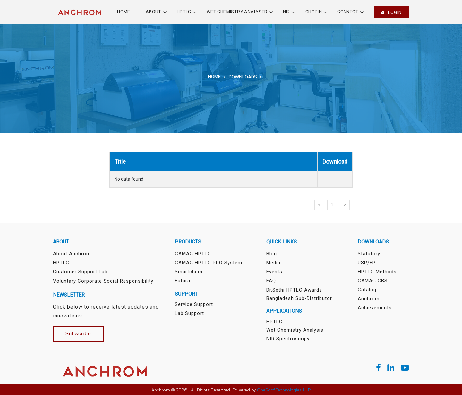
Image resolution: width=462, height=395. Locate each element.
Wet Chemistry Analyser (237, 11)
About (153, 11)
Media (273, 263)
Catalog (367, 289)
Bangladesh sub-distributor (299, 298)
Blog (271, 254)
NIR (286, 11)
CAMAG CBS (373, 281)
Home (123, 11)
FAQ (271, 281)
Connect (347, 11)
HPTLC (184, 11)
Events (274, 272)
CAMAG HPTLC (193, 254)
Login (391, 12)
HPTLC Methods (377, 272)
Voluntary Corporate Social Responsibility (103, 281)
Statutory (369, 254)
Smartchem (188, 272)
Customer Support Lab (80, 272)
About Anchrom (72, 254)
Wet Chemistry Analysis (294, 330)
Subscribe (78, 334)
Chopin (313, 11)
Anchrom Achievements (375, 303)
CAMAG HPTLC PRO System (208, 263)
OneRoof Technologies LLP (284, 389)
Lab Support (189, 313)
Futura (182, 281)
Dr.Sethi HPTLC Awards (294, 290)
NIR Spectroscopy (288, 339)
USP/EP (367, 263)
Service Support (194, 304)
